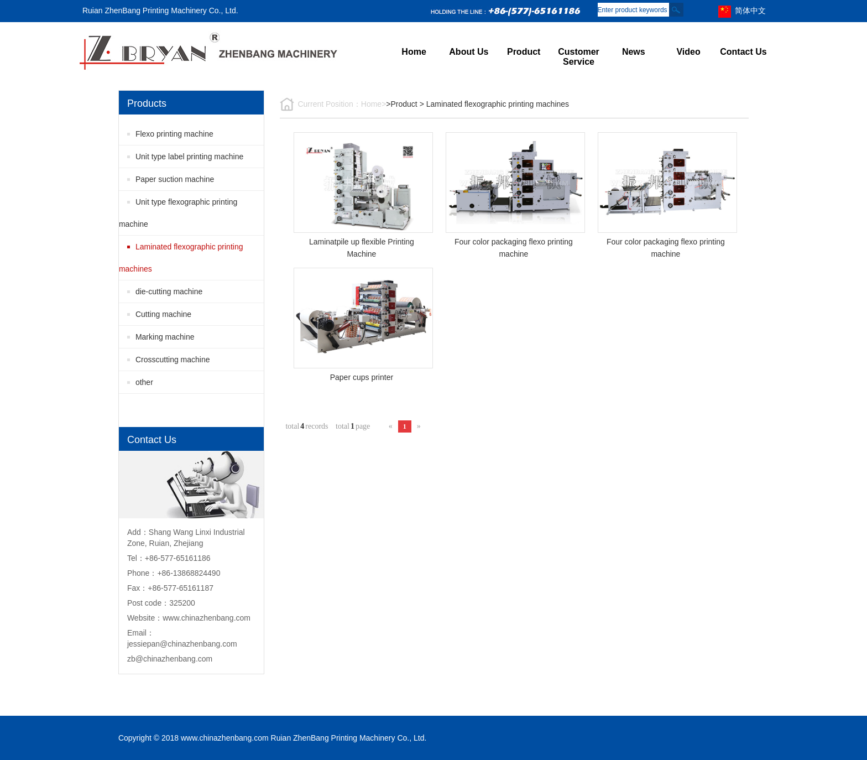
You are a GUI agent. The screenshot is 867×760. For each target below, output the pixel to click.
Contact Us (743, 51)
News (633, 51)
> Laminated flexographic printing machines (494, 104)
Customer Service (578, 56)
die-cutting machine (168, 291)
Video (688, 51)
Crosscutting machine (172, 359)
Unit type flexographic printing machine (178, 212)
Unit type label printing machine (189, 156)
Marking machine (165, 336)
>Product (401, 104)
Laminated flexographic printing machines (181, 257)
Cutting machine (163, 314)
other (144, 382)
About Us (468, 51)
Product (523, 51)
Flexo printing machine (174, 133)
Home (413, 51)
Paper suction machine (174, 179)
